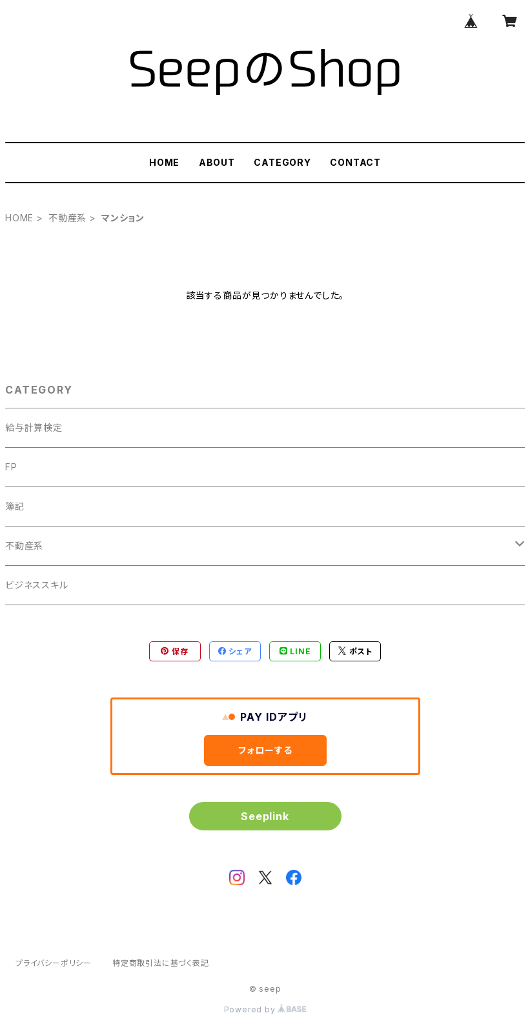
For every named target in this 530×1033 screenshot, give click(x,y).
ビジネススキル (36, 584)
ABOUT (217, 162)
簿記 (15, 506)
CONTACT (355, 162)
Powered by (265, 1009)
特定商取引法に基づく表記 (160, 963)
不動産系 (67, 217)
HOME (164, 162)
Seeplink (265, 816)
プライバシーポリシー (53, 963)
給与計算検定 (34, 427)
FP (11, 466)
